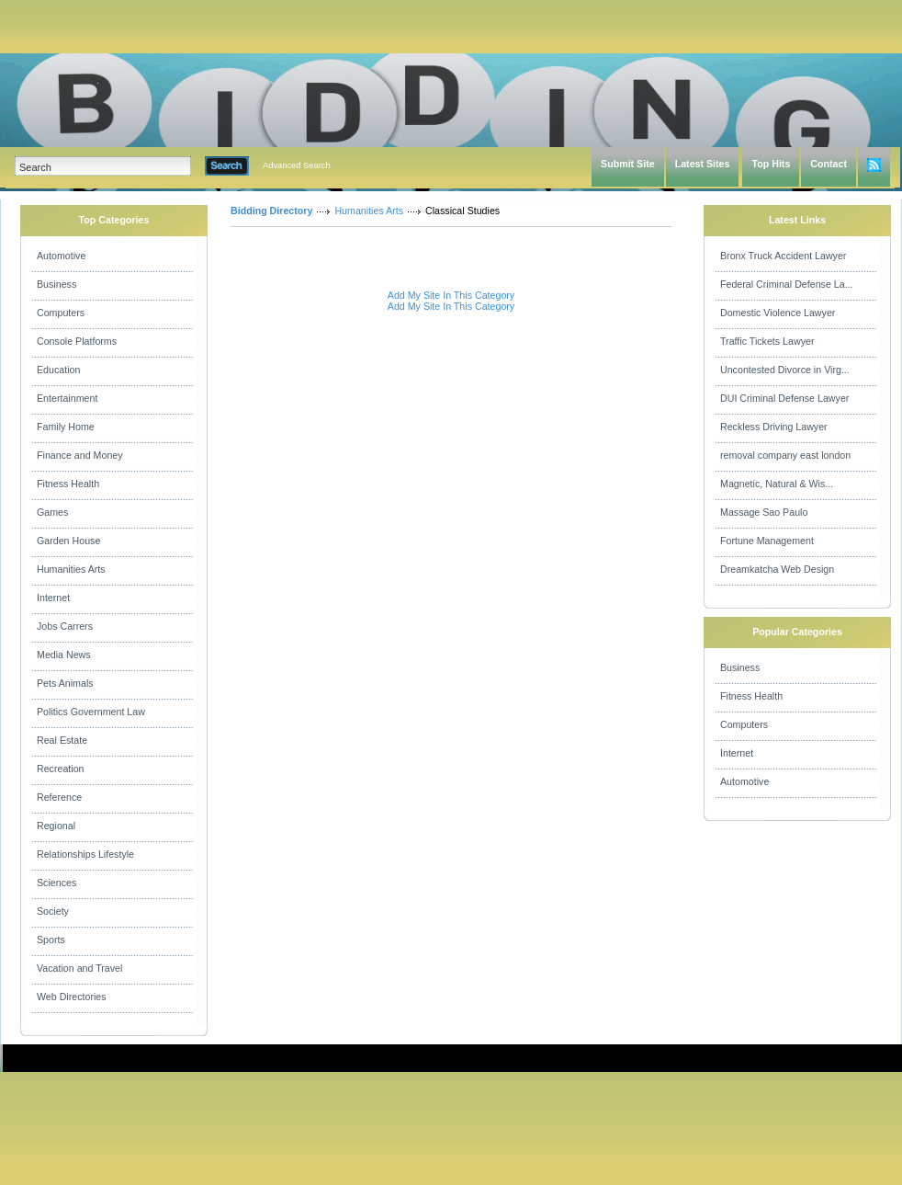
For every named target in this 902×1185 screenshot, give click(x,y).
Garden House (68, 540)
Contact (828, 163)
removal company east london (785, 455)
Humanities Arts (71, 569)
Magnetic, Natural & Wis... (776, 483)
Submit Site (628, 163)
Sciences (56, 882)
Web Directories (72, 996)
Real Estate (62, 740)
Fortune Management (767, 540)
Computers (61, 312)
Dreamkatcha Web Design (777, 569)
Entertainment (67, 398)
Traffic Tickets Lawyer (767, 341)
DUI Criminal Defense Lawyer (784, 398)
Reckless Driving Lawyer (774, 426)
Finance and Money (80, 455)
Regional (56, 825)
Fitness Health (68, 483)
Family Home (66, 426)
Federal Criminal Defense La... (786, 284)
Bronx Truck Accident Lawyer (783, 255)
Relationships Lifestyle (85, 854)
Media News (64, 654)
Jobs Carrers (65, 626)
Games (52, 512)
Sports (51, 939)
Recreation (61, 768)
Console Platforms (77, 341)
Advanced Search (297, 165)
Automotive (61, 255)
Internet (53, 597)
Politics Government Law (91, 711)
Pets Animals (65, 683)
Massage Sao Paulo (763, 512)
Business (56, 284)
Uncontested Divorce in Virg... (785, 369)
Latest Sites (702, 163)
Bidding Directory (271, 210)
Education (58, 369)
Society (53, 911)
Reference (59, 797)
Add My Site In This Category (451, 295)
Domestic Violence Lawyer (777, 312)
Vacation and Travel (79, 968)
